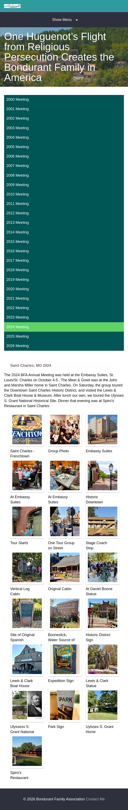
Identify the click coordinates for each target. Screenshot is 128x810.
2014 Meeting (17, 232)
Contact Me (95, 799)
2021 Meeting (17, 298)
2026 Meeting (17, 346)
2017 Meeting (17, 260)
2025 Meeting (17, 336)
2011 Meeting (17, 204)
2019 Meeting (17, 280)
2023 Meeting (17, 317)
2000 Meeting (17, 99)
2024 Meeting (17, 327)
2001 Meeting (17, 109)
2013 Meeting (17, 222)
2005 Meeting (17, 147)
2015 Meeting (17, 242)
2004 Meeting (17, 137)
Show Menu (62, 20)
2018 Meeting (17, 270)
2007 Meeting (17, 166)
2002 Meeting (17, 118)
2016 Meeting (17, 251)
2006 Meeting (17, 156)
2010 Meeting (17, 194)
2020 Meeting (17, 289)
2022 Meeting (17, 308)
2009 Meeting (17, 185)
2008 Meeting (17, 175)
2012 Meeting (17, 213)
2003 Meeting (17, 128)
